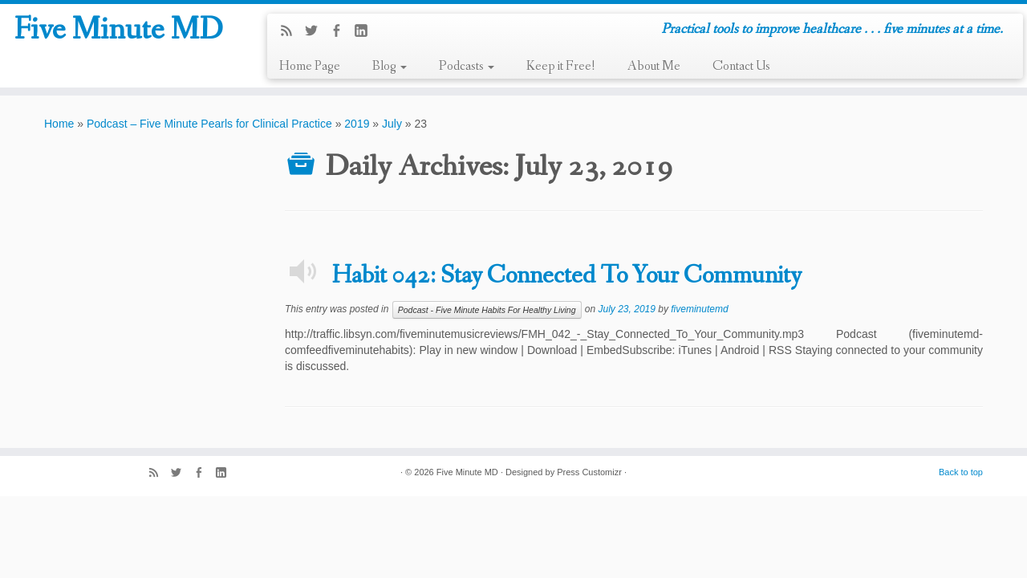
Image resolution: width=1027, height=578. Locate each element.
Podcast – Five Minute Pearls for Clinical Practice (209, 123)
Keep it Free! (560, 66)
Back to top (961, 472)
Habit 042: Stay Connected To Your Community (566, 276)
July (392, 123)
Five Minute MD (118, 31)
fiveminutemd (699, 309)
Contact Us (741, 66)
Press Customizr (589, 472)
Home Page (309, 66)
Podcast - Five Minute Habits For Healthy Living (487, 310)
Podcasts (466, 66)
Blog (389, 66)
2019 (356, 123)
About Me (653, 66)
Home (59, 123)
